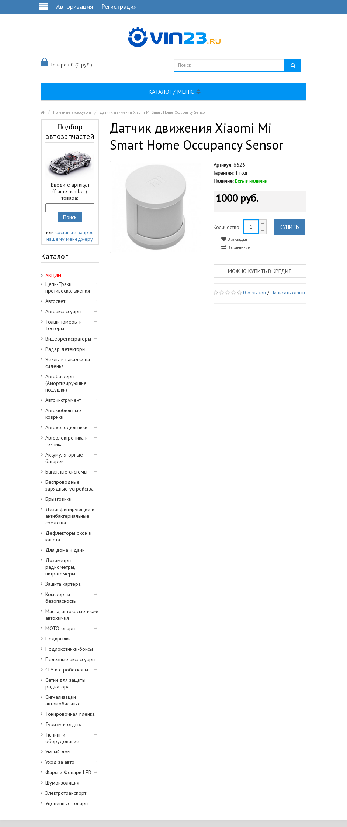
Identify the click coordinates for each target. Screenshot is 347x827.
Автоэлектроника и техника (66, 441)
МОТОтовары (60, 628)
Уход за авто (59, 762)
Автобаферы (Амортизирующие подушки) (66, 383)
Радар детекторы (65, 349)
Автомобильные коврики (63, 413)
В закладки (234, 239)
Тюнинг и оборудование (62, 738)
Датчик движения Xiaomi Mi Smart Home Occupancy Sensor (153, 112)
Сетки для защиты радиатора (65, 683)
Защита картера (63, 584)
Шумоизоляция (62, 782)
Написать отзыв (288, 292)
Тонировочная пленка (70, 714)
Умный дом (58, 751)
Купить (289, 226)
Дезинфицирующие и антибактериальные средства (69, 516)
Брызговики (58, 499)
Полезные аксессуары (72, 112)
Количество (226, 227)
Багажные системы (66, 471)
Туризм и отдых (63, 724)
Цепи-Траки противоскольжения (67, 287)
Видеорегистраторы (68, 338)
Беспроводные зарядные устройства (69, 485)
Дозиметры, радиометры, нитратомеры (60, 567)
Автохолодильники (66, 427)
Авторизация (74, 6)
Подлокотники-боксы (69, 649)
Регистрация (119, 6)
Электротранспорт (65, 793)
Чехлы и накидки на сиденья (67, 362)
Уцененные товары (67, 803)
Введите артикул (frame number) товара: (70, 191)
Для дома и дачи (65, 550)
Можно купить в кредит (260, 271)
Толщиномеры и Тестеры (63, 325)
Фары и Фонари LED (68, 772)
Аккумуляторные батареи (64, 458)
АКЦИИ (53, 275)
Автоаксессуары (63, 311)
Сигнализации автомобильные (63, 700)
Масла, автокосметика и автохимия (71, 614)
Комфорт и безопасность (60, 597)
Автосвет (55, 301)
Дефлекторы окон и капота (68, 536)
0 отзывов (254, 292)
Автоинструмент (63, 400)
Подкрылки (58, 638)
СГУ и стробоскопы (66, 669)
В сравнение (235, 247)
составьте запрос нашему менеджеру (69, 235)
